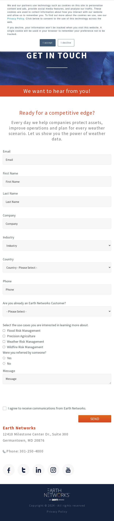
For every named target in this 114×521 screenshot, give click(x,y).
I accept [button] (47, 42)
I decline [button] (66, 42)
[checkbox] (57, 338)
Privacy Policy (15, 18)
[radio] (57, 358)
